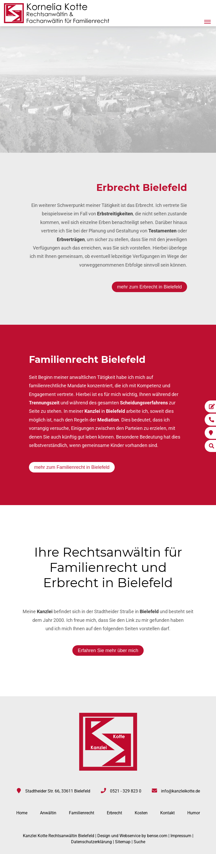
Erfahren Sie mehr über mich (108, 650)
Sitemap (122, 841)
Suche (139, 841)
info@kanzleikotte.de (180, 791)
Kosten (141, 812)
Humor (193, 812)
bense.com (157, 835)
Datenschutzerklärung (91, 841)
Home (21, 812)
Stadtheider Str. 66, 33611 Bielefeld (57, 791)
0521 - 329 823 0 (125, 791)
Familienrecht (81, 812)
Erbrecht (114, 812)
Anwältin (48, 812)
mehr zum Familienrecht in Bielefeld (71, 467)
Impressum (180, 835)
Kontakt (167, 812)
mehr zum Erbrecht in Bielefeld (149, 286)
